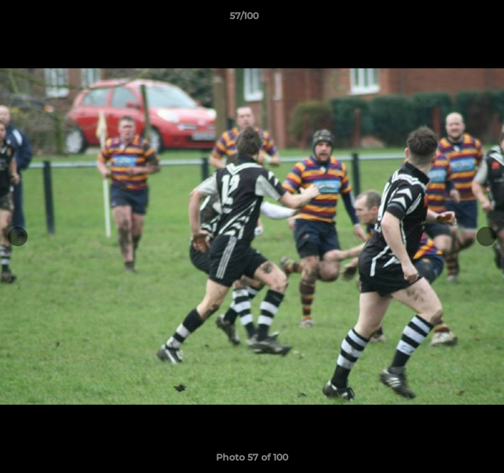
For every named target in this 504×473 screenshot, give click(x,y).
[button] (457, 19)
